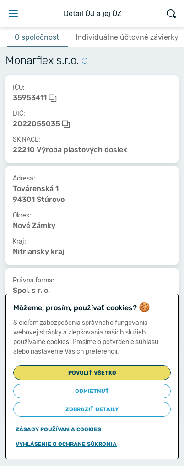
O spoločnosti (38, 37)
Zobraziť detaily (92, 409)
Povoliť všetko (92, 373)
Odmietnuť (92, 391)
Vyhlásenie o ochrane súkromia (66, 444)
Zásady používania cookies (58, 429)
